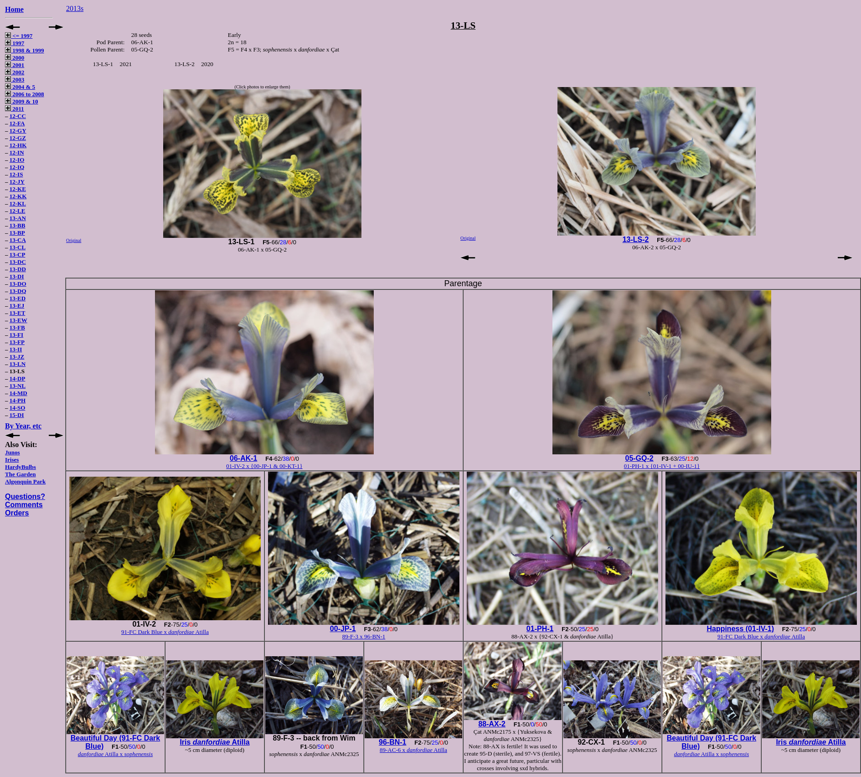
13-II (16, 349)
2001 (14, 65)
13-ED (18, 298)
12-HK (18, 145)
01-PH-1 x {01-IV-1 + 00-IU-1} (662, 466)
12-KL (18, 203)
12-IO (17, 159)
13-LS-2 (636, 239)
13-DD (18, 269)
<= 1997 (18, 35)
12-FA (17, 123)
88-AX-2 (491, 724)
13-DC (18, 261)
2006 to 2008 (24, 94)
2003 (14, 79)
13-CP (18, 254)
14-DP (18, 378)
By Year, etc (23, 426)
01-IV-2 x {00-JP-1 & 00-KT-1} (264, 466)
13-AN (18, 218)
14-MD (18, 393)
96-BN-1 (392, 742)
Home (14, 9)
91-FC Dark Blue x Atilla (165, 631)
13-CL (18, 247)
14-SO (18, 407)
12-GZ (18, 137)
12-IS (16, 174)
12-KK (18, 196)
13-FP (17, 342)
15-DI (17, 415)
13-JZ (17, 356)
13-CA (18, 240)
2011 (14, 108)
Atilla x (115, 754)
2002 (14, 72)
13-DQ (18, 291)
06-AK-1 (243, 458)
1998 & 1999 (24, 50)
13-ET (18, 312)
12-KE (18, 188)
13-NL (18, 385)
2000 (14, 57)
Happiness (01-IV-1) (740, 629)
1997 (14, 43)
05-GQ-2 (639, 458)
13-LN (18, 363)
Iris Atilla (214, 742)
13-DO (18, 283)
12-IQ (17, 167)
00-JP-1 (343, 629)
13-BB (18, 225)
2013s (74, 8)
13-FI (16, 334)
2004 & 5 (20, 86)
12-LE (18, 210)
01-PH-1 (540, 629)
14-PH (18, 400)
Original (73, 240)
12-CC (18, 116)
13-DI (17, 276)
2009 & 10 (21, 101)
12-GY (18, 130)
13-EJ (17, 305)
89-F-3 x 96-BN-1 (364, 636)
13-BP (17, 232)
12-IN (17, 152)
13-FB (17, 327)
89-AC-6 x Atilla (413, 749)
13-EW (18, 320)
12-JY (17, 181)
